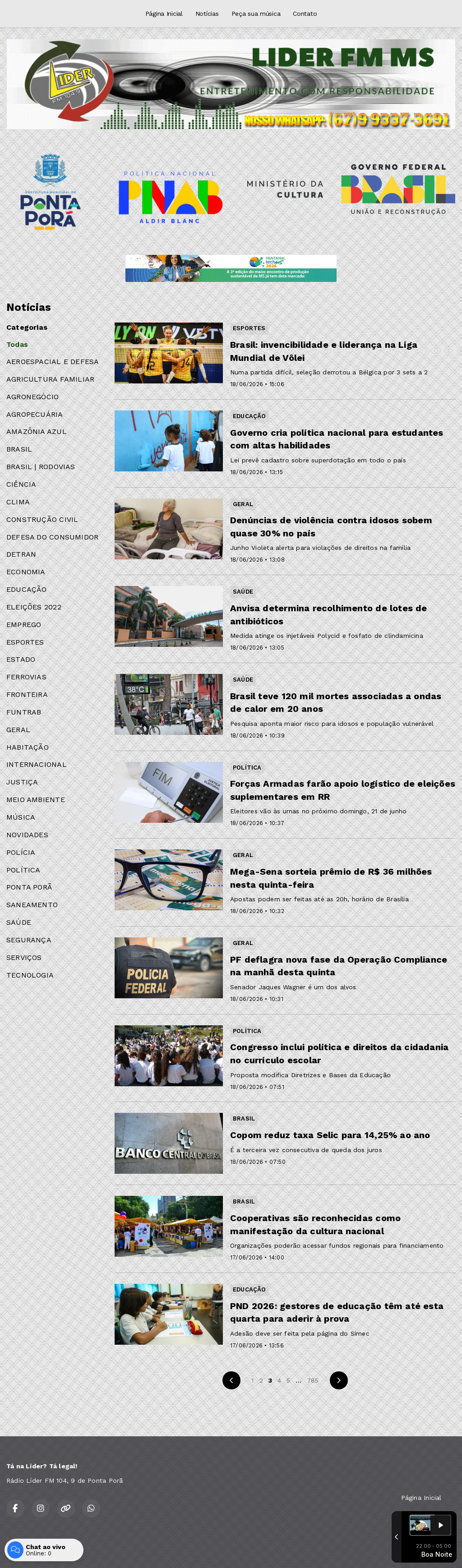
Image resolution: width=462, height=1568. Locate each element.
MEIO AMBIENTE (35, 799)
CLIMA (18, 502)
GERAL (18, 729)
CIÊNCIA (21, 484)
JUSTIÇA (22, 782)
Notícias (207, 13)
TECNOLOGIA (30, 975)
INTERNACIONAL (36, 764)
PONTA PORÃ (29, 887)
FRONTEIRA (27, 694)
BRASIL (19, 449)
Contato (305, 13)
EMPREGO (23, 624)
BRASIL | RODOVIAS (40, 466)
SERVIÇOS (24, 957)
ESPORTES (25, 642)
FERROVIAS (26, 677)
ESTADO (20, 659)
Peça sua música (256, 13)
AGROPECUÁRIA (34, 414)
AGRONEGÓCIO (32, 396)
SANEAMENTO (32, 904)
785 (313, 1380)
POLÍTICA (23, 870)
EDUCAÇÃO (26, 589)
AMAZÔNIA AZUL (36, 431)
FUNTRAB (23, 712)
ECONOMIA (26, 571)
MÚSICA (20, 817)
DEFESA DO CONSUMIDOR (52, 537)
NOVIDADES (27, 834)
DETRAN (21, 554)
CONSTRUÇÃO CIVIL (42, 519)
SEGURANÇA (28, 940)
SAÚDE (18, 922)
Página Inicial (164, 13)
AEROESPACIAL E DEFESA (52, 361)
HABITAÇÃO (27, 747)
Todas (17, 344)
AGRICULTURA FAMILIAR (50, 379)
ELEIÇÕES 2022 (33, 607)
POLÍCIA (20, 852)
